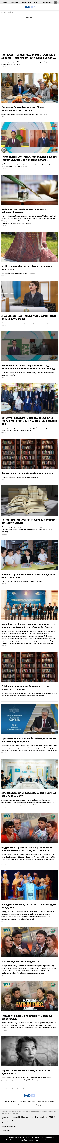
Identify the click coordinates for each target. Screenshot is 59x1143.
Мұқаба (3, 12)
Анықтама (21, 1105)
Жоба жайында (10, 1101)
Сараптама (14, 2)
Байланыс (31, 1101)
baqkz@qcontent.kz (8, 1121)
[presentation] (55, 2)
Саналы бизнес (47, 2)
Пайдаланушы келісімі (9, 1127)
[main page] (29, 8)
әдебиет (10, 12)
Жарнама (22, 1101)
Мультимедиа (26, 2)
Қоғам (30, 1105)
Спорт (36, 2)
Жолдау (38, 1105)
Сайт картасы (6, 1130)
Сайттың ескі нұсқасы (46, 1101)
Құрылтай (4, 2)
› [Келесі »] (28, 1089)
